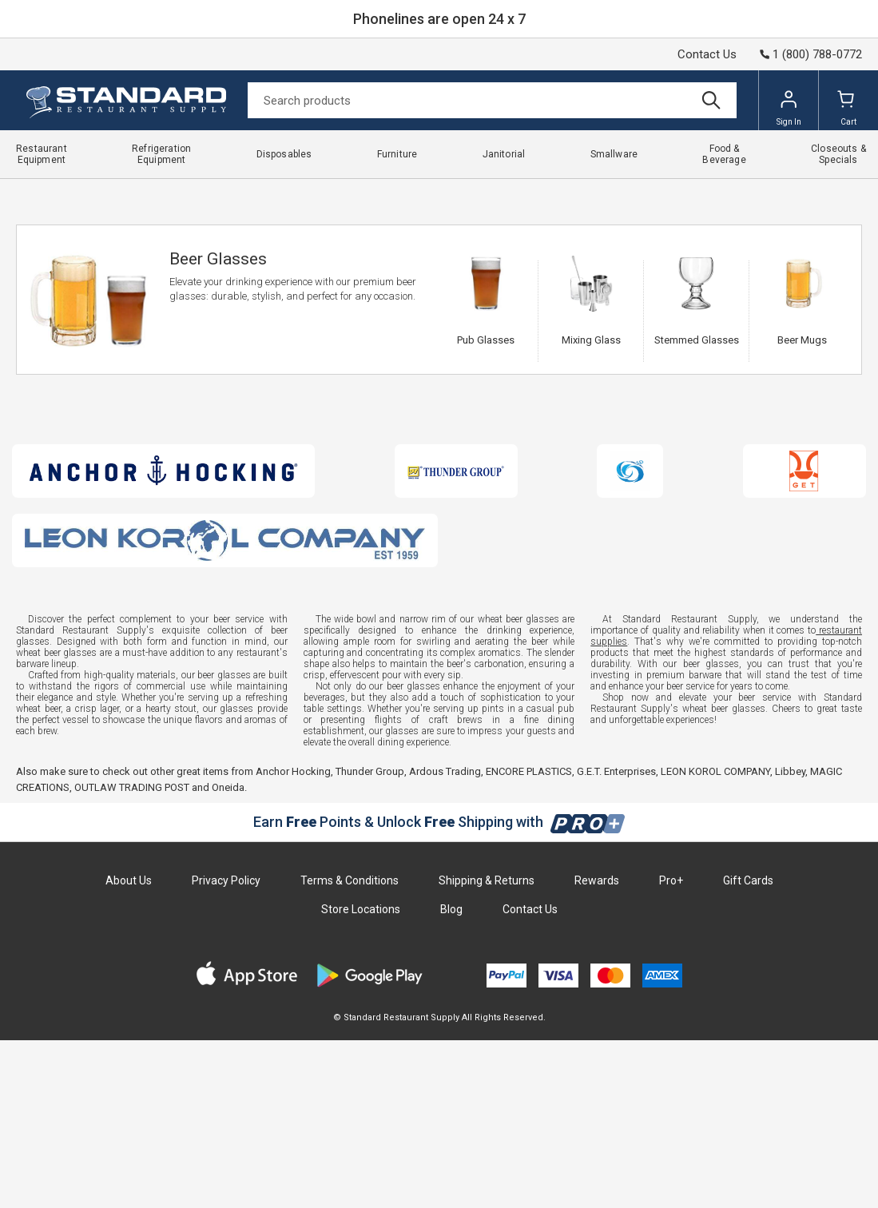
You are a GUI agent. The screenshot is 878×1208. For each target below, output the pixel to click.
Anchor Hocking (293, 939)
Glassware (317, 190)
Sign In (789, 107)
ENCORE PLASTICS (529, 939)
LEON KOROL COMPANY (715, 939)
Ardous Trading (445, 939)
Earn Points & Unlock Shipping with (439, 989)
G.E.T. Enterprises (616, 939)
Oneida (228, 955)
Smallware (165, 190)
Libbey (790, 939)
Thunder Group (370, 939)
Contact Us (707, 54)
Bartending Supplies (241, 190)
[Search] (492, 100)
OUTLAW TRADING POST (131, 955)
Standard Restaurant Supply (74, 190)
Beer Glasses (378, 190)
